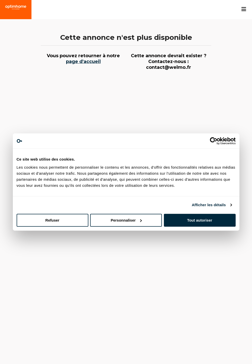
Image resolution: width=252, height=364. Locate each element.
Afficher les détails (209, 205)
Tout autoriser (199, 220)
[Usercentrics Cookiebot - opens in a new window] (214, 141)
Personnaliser (126, 220)
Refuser (52, 220)
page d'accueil (83, 61)
